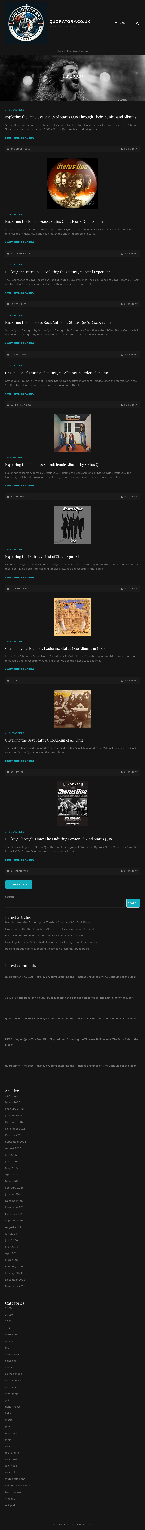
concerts (10, 1387)
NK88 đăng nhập (16, 1039)
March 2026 (12, 1102)
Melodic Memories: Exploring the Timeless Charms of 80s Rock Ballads (49, 922)
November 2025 (15, 1128)
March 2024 (12, 1260)
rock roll (10, 1472)
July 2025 (11, 1154)
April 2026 (11, 1095)
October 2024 (13, 1214)
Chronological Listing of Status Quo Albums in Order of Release (57, 372)
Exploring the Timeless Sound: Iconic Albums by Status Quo (54, 464)
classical (10, 1360)
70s (7, 1328)
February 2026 (14, 1109)
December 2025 (15, 1122)
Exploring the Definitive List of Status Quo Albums (46, 556)
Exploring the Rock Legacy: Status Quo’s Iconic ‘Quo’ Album (54, 221)
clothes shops (13, 1373)
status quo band (15, 1479)
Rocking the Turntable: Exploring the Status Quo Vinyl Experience (58, 271)
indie (8, 1413)
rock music (11, 1459)
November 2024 (15, 1207)
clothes (9, 1367)
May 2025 (11, 1168)
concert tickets (14, 1380)
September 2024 (15, 1220)
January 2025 (13, 1194)
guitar (9, 1400)
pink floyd (11, 1433)
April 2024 (11, 1253)
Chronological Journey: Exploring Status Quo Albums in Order (56, 648)
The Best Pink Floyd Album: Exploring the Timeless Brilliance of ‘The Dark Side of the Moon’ (79, 976)
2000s (9, 1314)
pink (7, 1426)
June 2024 (11, 1240)
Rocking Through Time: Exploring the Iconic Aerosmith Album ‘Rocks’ (47, 948)
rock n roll (11, 1465)
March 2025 (12, 1181)
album (9, 1341)
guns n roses (13, 1406)
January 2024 (13, 1273)
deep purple (12, 1393)
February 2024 (14, 1266)
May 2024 (11, 1246)
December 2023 (15, 1279)
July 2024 (11, 1233)
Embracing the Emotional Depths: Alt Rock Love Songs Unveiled (44, 935)
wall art (10, 1498)
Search (9, 896)
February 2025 (14, 1187)
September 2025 (15, 1141)
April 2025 (11, 1174)
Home (60, 50)
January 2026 (13, 1115)
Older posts (19, 884)
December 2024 (15, 1200)
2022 (8, 1321)
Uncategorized (14, 110)
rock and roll (12, 1452)
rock (7, 1446)
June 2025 (11, 1161)
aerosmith (11, 1334)
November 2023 (15, 1286)
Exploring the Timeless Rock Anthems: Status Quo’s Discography (58, 322)
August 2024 (13, 1227)
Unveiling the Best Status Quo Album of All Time (44, 740)
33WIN (9, 997)
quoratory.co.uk (69, 21)
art (7, 1347)
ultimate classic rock (17, 1485)
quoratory (131, 149)
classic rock (12, 1354)
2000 (8, 1308)
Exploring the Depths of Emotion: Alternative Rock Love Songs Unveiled (49, 929)
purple (9, 1439)
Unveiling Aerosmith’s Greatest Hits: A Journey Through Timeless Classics (51, 942)
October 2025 (13, 1135)
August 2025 (13, 1148)
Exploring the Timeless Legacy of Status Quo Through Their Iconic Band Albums (70, 116)
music (8, 1419)
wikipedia (11, 1505)
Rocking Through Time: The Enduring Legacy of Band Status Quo (58, 838)
